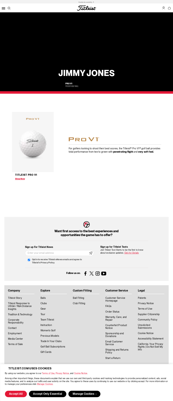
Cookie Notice (80, 373)
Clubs (44, 303)
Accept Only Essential (47, 394)
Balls (43, 298)
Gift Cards (46, 352)
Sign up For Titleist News (39, 247)
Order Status (112, 312)
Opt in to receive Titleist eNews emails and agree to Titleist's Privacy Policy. (57, 261)
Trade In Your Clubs (51, 341)
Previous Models (50, 336)
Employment (15, 334)
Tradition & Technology (20, 315)
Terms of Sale (15, 344)
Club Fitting (79, 303)
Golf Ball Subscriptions (53, 347)
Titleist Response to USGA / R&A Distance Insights (20, 306)
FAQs (108, 306)
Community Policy (147, 320)
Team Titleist (47, 320)
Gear (43, 309)
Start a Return (112, 358)
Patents (142, 298)
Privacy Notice (62, 373)
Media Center (15, 339)
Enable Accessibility (85, 2)
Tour (43, 314)
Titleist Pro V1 (26, 175)
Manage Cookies (45, 384)
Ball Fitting (78, 298)
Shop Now (20, 179)
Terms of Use (48, 373)
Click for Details (131, 253)
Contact (12, 328)
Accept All (16, 394)
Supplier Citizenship (149, 314)
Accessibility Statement (150, 339)
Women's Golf (48, 331)
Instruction (46, 325)
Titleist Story (15, 298)
